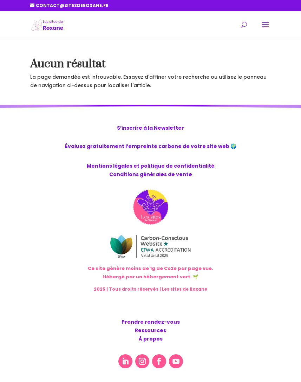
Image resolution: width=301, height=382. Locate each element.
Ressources (150, 330)
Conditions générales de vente (150, 174)
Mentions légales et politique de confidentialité (150, 165)
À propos (151, 338)
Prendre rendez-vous (151, 321)
